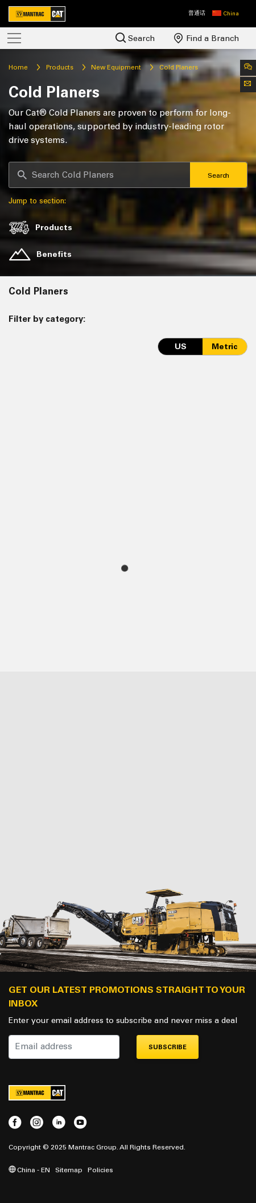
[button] (225, 13)
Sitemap (68, 1169)
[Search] (99, 174)
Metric (225, 346)
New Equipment (116, 67)
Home (18, 67)
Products (59, 67)
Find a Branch (206, 38)
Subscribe (167, 1047)
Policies (100, 1169)
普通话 (196, 13)
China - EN (29, 1169)
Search (135, 37)
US (181, 346)
